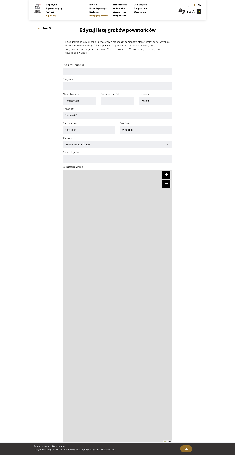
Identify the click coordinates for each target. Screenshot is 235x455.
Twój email (68, 79)
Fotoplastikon (140, 8)
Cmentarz (67, 138)
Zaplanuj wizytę (54, 8)
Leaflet (167, 441)
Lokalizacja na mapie (73, 167)
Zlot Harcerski (120, 4)
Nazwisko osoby (71, 94)
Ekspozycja (51, 4)
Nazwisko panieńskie (111, 94)
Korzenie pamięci (97, 8)
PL (195, 5)
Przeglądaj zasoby (98, 15)
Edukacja (94, 12)
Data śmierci (126, 123)
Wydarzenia (140, 12)
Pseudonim (68, 109)
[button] (166, 175)
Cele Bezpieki (140, 4)
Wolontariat (119, 8)
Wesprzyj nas (119, 12)
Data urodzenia (70, 123)
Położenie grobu (71, 152)
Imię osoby (144, 94)
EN (199, 5)
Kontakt (50, 12)
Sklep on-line (119, 15)
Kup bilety (51, 15)
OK (186, 448)
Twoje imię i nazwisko (73, 65)
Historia (93, 4)
